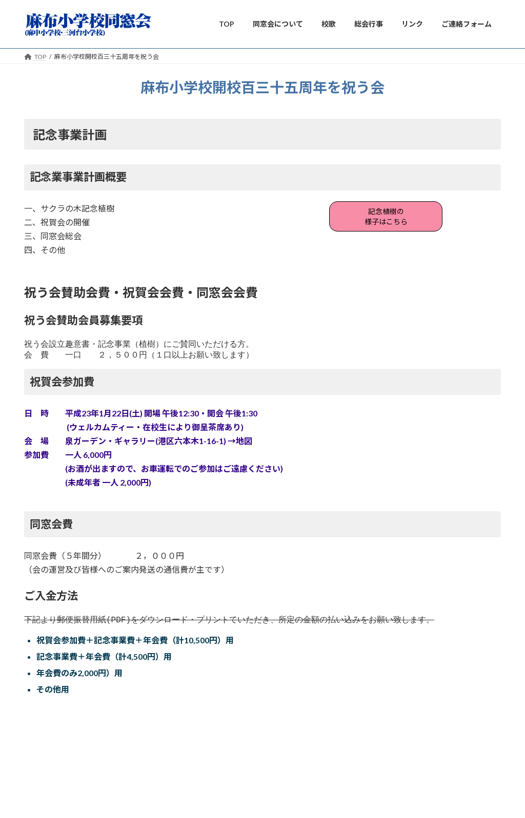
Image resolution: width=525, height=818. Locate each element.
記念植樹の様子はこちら (386, 219)
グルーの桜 (49, 739)
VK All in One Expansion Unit (329, 781)
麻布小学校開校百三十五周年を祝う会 (102, 716)
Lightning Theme (260, 781)
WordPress (207, 781)
